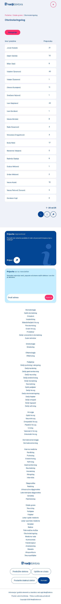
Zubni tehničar (30, 338)
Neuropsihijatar (30, 555)
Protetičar (30, 332)
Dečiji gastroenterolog (30, 371)
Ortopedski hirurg (30, 422)
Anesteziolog (30, 546)
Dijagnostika (30, 483)
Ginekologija (30, 344)
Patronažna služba (30, 530)
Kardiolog (30, 452)
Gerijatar (30, 524)
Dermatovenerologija (31, 440)
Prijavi (10, 260)
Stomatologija (30, 310)
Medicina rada (30, 537)
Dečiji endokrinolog (30, 378)
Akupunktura (30, 552)
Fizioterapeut (30, 543)
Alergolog (30, 474)
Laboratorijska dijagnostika (30, 493)
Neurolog (30, 508)
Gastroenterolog (30, 465)
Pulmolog (30, 455)
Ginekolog (30, 347)
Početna (8, 15)
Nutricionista (30, 540)
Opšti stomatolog (30, 313)
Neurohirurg (30, 418)
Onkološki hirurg (30, 434)
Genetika (30, 496)
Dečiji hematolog (30, 381)
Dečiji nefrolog (30, 406)
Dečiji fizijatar (30, 397)
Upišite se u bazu (41, 571)
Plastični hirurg (30, 425)
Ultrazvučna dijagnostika (30, 489)
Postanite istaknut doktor (24, 580)
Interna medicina (30, 449)
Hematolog (30, 471)
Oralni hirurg (30, 329)
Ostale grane (17, 15)
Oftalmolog (30, 356)
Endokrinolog (30, 459)
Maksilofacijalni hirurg (30, 322)
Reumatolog (30, 468)
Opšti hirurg (30, 415)
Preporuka (48, 41)
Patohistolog (30, 499)
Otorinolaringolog (30, 533)
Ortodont (30, 316)
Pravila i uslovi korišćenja (20, 596)
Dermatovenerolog (30, 443)
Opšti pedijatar (30, 387)
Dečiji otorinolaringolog (30, 393)
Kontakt (44, 580)
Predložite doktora (20, 571)
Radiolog (30, 486)
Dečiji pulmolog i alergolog (30, 365)
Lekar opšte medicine (30, 518)
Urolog (30, 428)
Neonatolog (30, 384)
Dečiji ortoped (30, 400)
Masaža (30, 549)
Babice (30, 527)
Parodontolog (30, 326)
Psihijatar (30, 511)
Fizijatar (30, 515)
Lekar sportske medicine (30, 521)
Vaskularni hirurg (30, 431)
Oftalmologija (30, 353)
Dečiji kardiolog (30, 368)
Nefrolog (30, 462)
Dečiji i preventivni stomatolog (30, 335)
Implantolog (30, 319)
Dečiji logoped (30, 403)
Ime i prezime (10, 41)
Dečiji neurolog (30, 375)
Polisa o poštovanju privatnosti (40, 596)
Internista (30, 478)
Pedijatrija (30, 362)
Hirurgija (30, 412)
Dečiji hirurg (30, 390)
